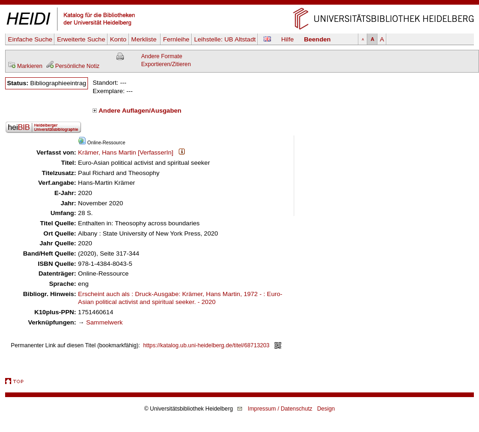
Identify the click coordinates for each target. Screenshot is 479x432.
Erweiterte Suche (81, 39)
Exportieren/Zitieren (166, 64)
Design (326, 408)
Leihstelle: (225, 39)
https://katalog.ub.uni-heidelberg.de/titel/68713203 (206, 345)
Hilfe (287, 39)
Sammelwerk (104, 322)
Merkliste (144, 39)
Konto (118, 39)
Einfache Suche (30, 39)
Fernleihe (176, 39)
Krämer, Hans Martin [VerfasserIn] (126, 152)
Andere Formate (161, 56)
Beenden (317, 39)
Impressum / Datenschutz (280, 408)
